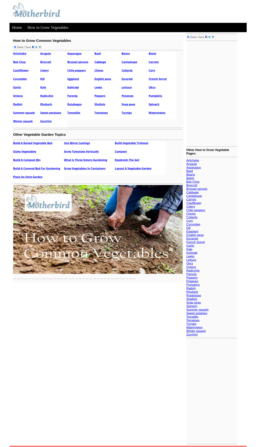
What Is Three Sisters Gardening (85, 160)
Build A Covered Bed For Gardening (36, 168)
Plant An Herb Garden (28, 177)
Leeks (98, 87)
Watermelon (157, 113)
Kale (43, 87)
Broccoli (45, 62)
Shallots (100, 104)
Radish (17, 104)
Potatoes (128, 96)
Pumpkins (155, 96)
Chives (99, 70)
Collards (127, 70)
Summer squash (24, 113)
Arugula (45, 53)
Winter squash (23, 121)
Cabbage (100, 62)
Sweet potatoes (50, 113)
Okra (152, 87)
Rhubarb (46, 104)
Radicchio (46, 96)
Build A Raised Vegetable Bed (32, 143)
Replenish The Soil (127, 160)
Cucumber (20, 79)
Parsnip (72, 96)
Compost (121, 151)
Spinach (154, 104)
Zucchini (46, 121)
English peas (103, 79)
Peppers (100, 96)
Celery (44, 70)
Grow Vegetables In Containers (85, 168)
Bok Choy (19, 62)
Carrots (154, 62)
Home (17, 27)
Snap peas (128, 104)
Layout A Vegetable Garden (133, 168)
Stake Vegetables (24, 151)
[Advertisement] (211, 93)
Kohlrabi (73, 87)
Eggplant (73, 79)
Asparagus (74, 53)
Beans (126, 53)
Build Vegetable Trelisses (131, 143)
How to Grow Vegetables (47, 27)
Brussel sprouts (77, 62)
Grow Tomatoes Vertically (81, 151)
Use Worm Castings (77, 143)
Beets (152, 53)
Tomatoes (101, 113)
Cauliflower (21, 70)
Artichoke (19, 53)
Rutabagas (74, 104)
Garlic (17, 87)
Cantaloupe (129, 62)
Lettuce (127, 87)
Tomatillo (73, 113)
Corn (152, 70)
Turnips (127, 113)
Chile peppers (76, 70)
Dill (42, 79)
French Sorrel (158, 79)
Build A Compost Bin (27, 160)
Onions (18, 96)
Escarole (127, 79)
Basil (98, 53)
